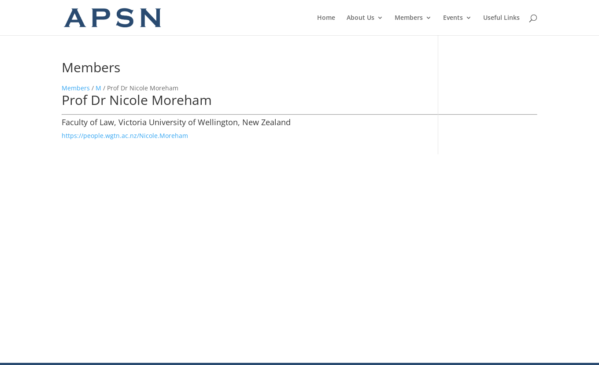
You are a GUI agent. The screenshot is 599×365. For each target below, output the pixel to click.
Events (453, 18)
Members (409, 18)
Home (326, 18)
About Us (360, 18)
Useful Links (501, 18)
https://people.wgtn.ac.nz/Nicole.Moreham (125, 135)
